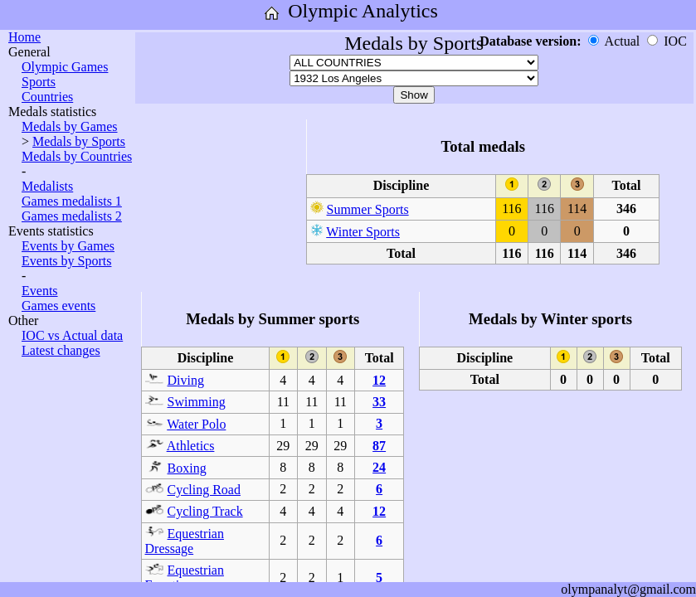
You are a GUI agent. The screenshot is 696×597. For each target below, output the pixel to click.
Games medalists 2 (72, 216)
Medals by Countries (77, 156)
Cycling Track (205, 511)
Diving (186, 380)
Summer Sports (368, 209)
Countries (47, 97)
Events (40, 291)
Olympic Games (65, 67)
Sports (39, 82)
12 (379, 380)
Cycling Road (204, 490)
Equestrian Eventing (184, 577)
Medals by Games (70, 126)
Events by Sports (66, 261)
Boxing (187, 468)
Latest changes (61, 350)
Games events (58, 305)
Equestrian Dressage (184, 541)
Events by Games (68, 246)
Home (24, 37)
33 (379, 402)
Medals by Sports (78, 141)
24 (379, 467)
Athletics (191, 446)
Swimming (197, 402)
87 (379, 446)
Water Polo (196, 424)
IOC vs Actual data (72, 335)
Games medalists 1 (72, 201)
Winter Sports (363, 232)
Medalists (47, 186)
